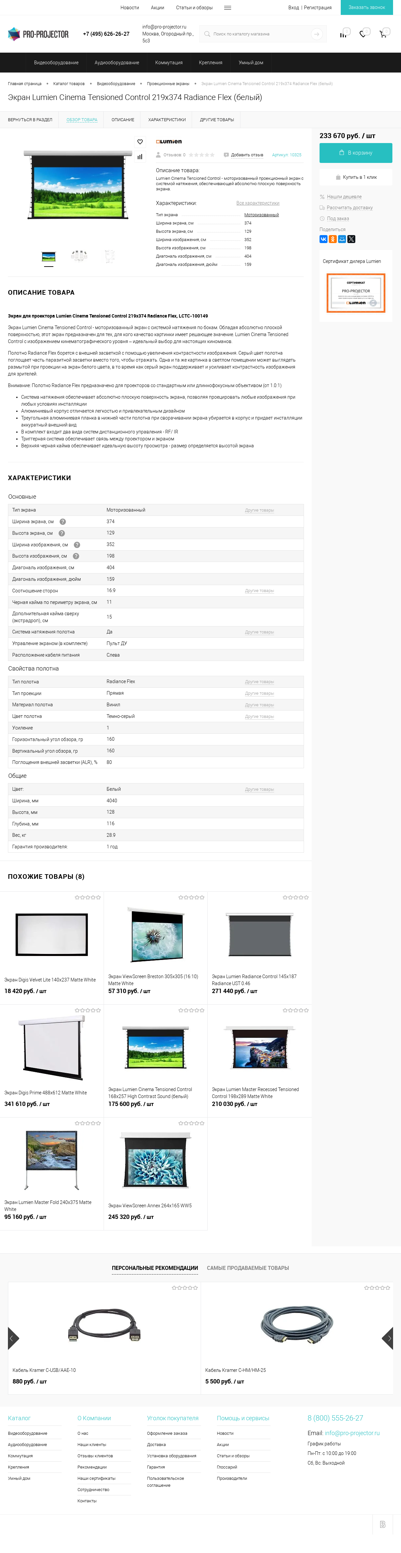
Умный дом (19, 1478)
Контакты (87, 1501)
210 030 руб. (259, 1108)
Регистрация (318, 7)
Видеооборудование (27, 1433)
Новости (130, 7)
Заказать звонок (367, 7)
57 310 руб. (155, 995)
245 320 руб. (155, 1221)
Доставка (156, 1444)
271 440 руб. (259, 995)
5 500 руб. (128, 1381)
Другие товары (259, 510)
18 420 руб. (51, 995)
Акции (157, 7)
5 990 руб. (224, 1381)
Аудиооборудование (27, 1444)
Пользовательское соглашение (165, 1482)
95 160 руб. (51, 1221)
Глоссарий (227, 1467)
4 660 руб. (320, 1381)
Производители (232, 1478)
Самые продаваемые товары (248, 1268)
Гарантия (156, 1467)
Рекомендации (92, 1467)
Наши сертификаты (96, 1478)
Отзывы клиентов (95, 1456)
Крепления (18, 1467)
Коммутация (20, 1456)
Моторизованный (261, 214)
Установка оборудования (171, 1456)
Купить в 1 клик (356, 177)
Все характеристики (257, 203)
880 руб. (30, 1381)
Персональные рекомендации (155, 1268)
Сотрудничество (93, 1489)
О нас (82, 1433)
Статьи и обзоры (194, 7)
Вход (293, 7)
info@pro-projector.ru (352, 1433)
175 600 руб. (155, 1108)
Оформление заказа (167, 1433)
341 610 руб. (51, 1108)
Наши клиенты (91, 1444)
